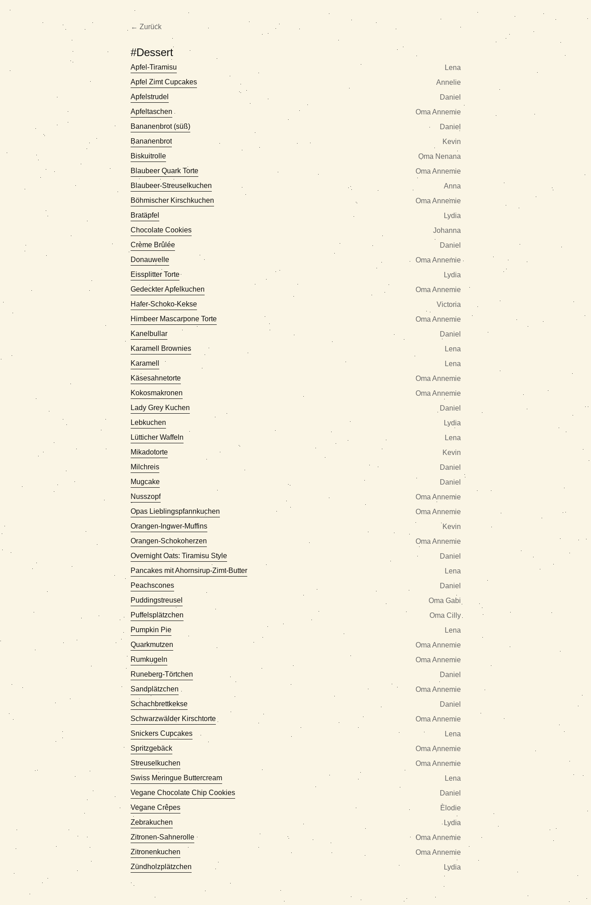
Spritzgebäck (151, 748)
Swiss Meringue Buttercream (176, 778)
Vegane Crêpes (155, 807)
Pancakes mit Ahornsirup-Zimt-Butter (189, 570)
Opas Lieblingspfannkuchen (175, 511)
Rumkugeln (149, 659)
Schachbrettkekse (159, 704)
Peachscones (152, 585)
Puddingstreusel (157, 600)
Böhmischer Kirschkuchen (172, 200)
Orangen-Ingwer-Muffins (169, 526)
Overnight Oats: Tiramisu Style (179, 556)
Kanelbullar (149, 333)
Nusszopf (146, 496)
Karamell (145, 363)
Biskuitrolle (148, 156)
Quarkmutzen (152, 644)
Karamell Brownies (161, 348)
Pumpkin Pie (151, 630)
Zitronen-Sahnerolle (162, 837)
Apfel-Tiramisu (154, 67)
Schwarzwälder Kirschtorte (173, 718)
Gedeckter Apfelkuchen (168, 289)
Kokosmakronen (157, 393)
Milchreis (145, 467)
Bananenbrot (151, 141)
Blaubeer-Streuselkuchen (171, 185)
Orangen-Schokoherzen (169, 541)
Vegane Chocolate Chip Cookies (183, 792)
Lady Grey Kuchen (160, 407)
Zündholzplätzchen (161, 866)
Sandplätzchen (155, 689)
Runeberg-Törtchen (162, 674)
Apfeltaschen (151, 111)
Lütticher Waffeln (157, 437)
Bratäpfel (145, 215)
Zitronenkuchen (155, 852)
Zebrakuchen (152, 822)
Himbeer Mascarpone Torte (174, 319)
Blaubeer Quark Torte (164, 171)
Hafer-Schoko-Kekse (164, 304)
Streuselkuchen (155, 763)
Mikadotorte (149, 452)
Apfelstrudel (150, 97)
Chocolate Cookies (161, 230)
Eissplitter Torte (155, 274)
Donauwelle (150, 259)
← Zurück (146, 27)
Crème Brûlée (153, 245)
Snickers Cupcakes (162, 733)
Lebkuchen (148, 422)
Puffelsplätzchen (157, 615)
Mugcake (145, 481)
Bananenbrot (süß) (160, 126)
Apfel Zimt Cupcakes (164, 82)
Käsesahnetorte (156, 378)
